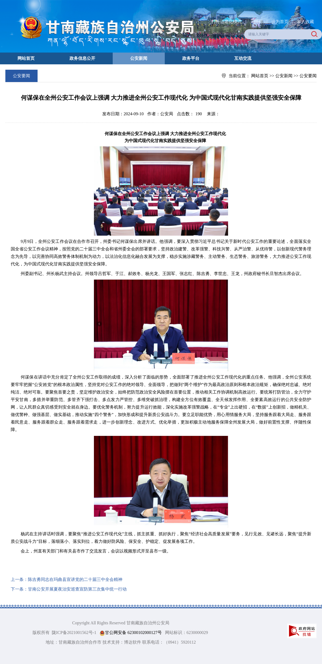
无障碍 (256, 21)
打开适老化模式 (226, 21)
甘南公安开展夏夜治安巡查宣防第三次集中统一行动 (77, 589)
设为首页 (279, 21)
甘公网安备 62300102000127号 (131, 632)
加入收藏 (305, 21)
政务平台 (190, 58)
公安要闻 (308, 75)
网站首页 (26, 58)
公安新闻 (138, 58)
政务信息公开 (82, 58)
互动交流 (242, 58)
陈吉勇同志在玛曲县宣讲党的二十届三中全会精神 (75, 579)
